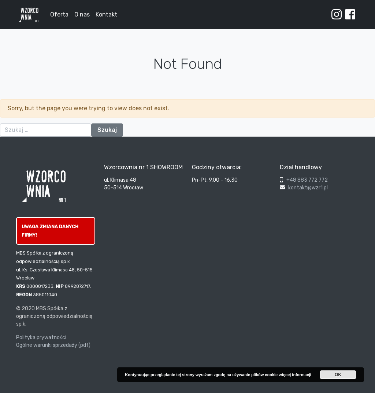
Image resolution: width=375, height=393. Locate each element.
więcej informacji (295, 374)
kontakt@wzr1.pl (308, 188)
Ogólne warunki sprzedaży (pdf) (53, 345)
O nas (82, 14)
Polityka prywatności (41, 337)
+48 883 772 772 (307, 180)
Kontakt (106, 14)
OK (338, 374)
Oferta (59, 14)
